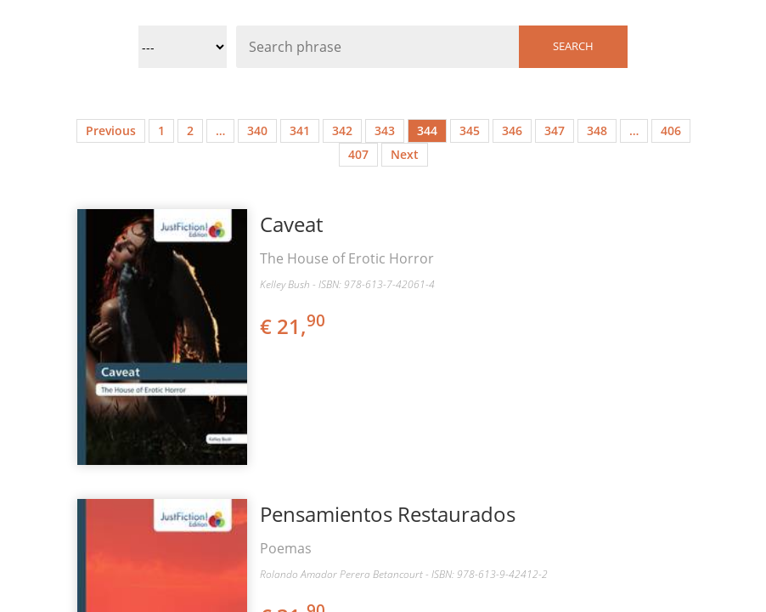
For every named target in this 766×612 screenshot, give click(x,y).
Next (405, 154)
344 (427, 130)
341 (300, 130)
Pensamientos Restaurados (387, 514)
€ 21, (294, 326)
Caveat (291, 224)
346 (512, 130)
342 (342, 130)
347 (554, 130)
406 (671, 130)
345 (469, 130)
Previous (111, 130)
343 (385, 130)
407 (358, 154)
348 (597, 130)
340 (257, 130)
